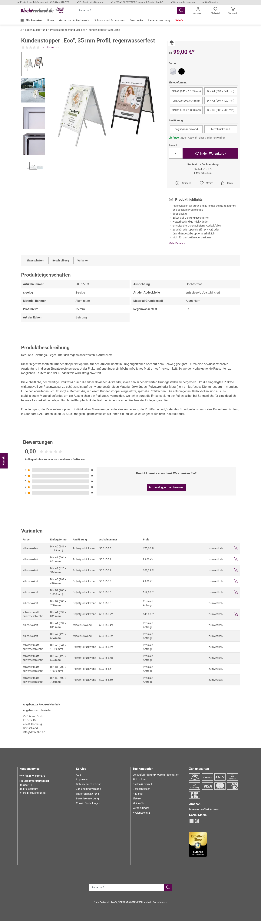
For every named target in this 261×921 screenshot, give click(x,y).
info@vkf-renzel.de (34, 732)
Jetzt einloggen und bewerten (166, 487)
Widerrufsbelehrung (87, 793)
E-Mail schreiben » (203, 173)
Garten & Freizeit (142, 784)
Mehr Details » (177, 243)
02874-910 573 (203, 168)
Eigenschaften (35, 260)
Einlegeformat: (178, 82)
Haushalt (138, 793)
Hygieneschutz (141, 812)
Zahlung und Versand (88, 788)
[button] (31, 20)
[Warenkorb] (233, 11)
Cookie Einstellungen (88, 803)
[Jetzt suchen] (126, 10)
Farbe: (173, 63)
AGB (78, 774)
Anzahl (173, 145)
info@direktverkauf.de (32, 792)
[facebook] (191, 822)
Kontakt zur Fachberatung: (203, 164)
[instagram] (196, 822)
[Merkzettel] (215, 11)
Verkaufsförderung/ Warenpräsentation (156, 774)
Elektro (137, 798)
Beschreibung (60, 260)
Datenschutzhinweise (88, 784)
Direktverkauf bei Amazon (204, 809)
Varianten (83, 260)
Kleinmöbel (139, 803)
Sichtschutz (139, 779)
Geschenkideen (141, 788)
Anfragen (183, 183)
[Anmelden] (197, 11)
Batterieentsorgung (87, 798)
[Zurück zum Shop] (20, 29)
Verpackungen (141, 807)
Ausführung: (176, 120)
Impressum (82, 779)
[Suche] (126, 887)
